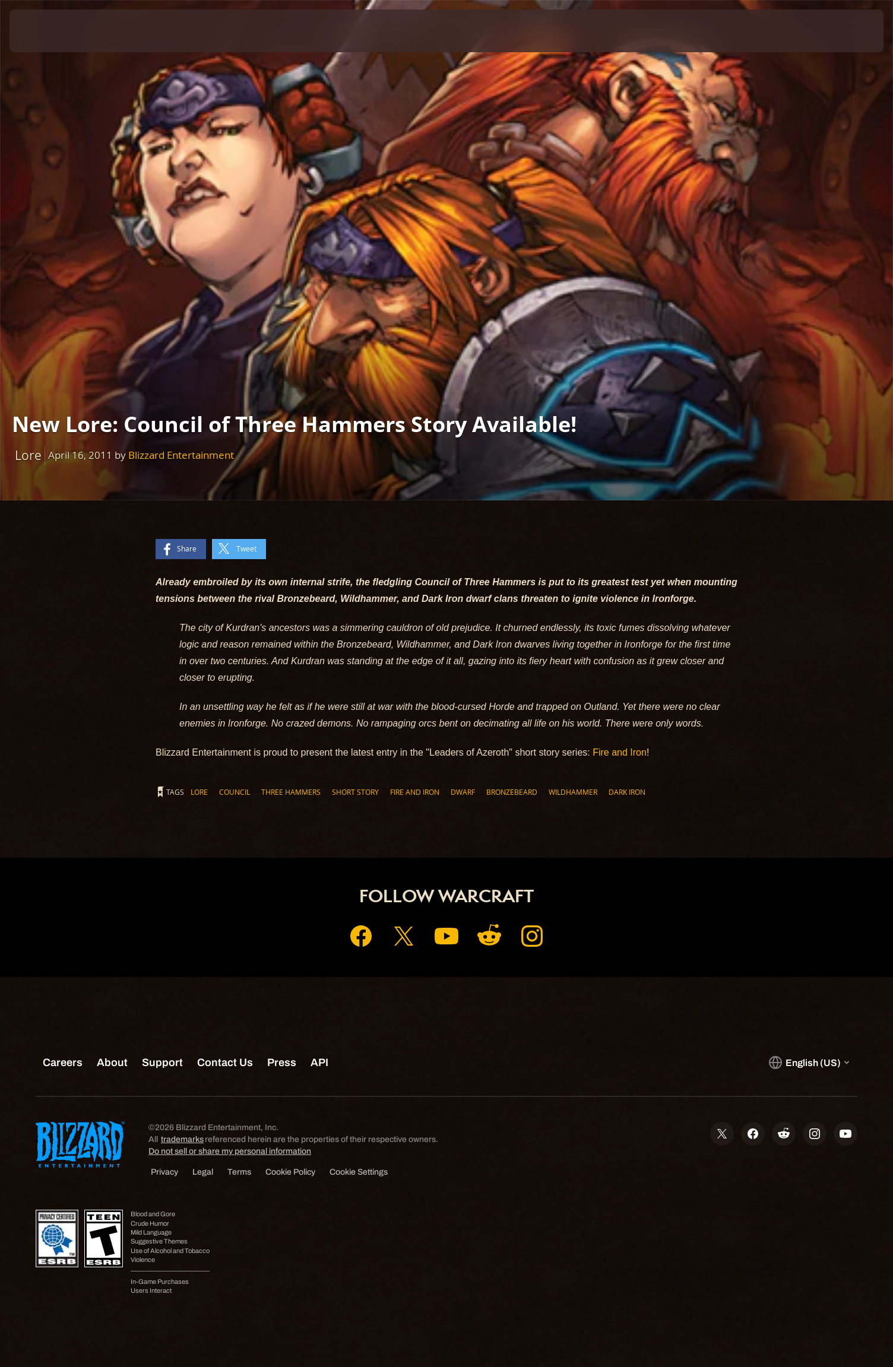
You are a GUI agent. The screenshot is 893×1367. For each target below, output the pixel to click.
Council (234, 792)
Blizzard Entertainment (181, 455)
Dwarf (463, 792)
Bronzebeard (511, 792)
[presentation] (53, 30)
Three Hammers (291, 792)
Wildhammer (573, 792)
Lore (199, 792)
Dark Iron (627, 792)
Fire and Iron (620, 752)
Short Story (355, 792)
